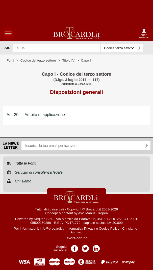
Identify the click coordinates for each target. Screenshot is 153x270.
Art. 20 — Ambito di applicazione (36, 115)
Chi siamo (129, 228)
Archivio (76, 232)
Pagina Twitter (85, 247)
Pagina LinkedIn (96, 247)
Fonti (10, 60)
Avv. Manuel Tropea (93, 213)
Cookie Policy (109, 228)
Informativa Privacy (80, 228)
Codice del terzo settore (38, 60)
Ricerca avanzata (148, 48)
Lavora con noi (77, 238)
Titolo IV (68, 60)
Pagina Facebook (74, 247)
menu (8, 33)
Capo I (86, 60)
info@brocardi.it (52, 228)
